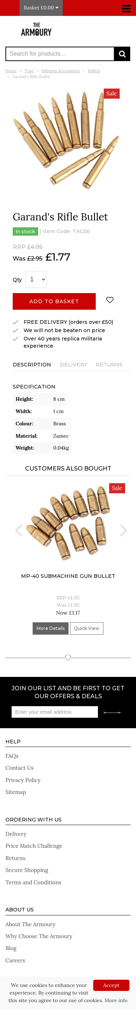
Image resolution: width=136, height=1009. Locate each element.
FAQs (11, 755)
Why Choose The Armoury (38, 936)
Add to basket (54, 301)
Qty (17, 279)
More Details (51, 628)
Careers (15, 960)
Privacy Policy (23, 780)
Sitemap (15, 792)
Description (32, 364)
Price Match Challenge (33, 845)
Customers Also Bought (68, 468)
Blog (10, 948)
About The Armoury (30, 924)
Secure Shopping (26, 870)
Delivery (73, 364)
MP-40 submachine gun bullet (68, 576)
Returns (109, 364)
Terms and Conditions (33, 882)
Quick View (86, 628)
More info (115, 1000)
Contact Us (19, 767)
